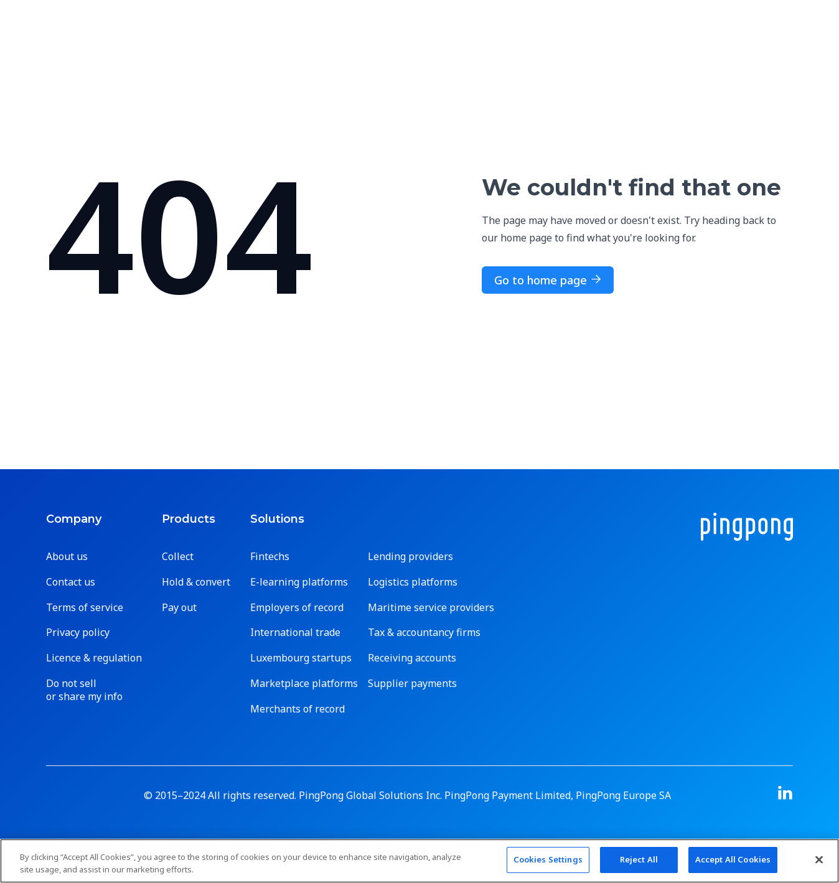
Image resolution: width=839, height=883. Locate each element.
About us (67, 556)
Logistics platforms (412, 582)
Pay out (179, 607)
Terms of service (84, 607)
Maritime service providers (431, 607)
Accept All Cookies (733, 859)
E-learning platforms (299, 582)
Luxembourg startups (301, 658)
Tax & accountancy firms (424, 632)
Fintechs (269, 556)
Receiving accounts (412, 658)
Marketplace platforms (304, 683)
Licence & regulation (94, 658)
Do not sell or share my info (84, 690)
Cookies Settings (548, 859)
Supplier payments (412, 683)
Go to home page (547, 280)
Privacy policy (78, 632)
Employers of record (297, 607)
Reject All (639, 859)
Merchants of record (297, 709)
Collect (178, 556)
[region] (419, 861)
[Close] (819, 859)
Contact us (70, 582)
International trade (295, 632)
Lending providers (410, 556)
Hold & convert (196, 582)
